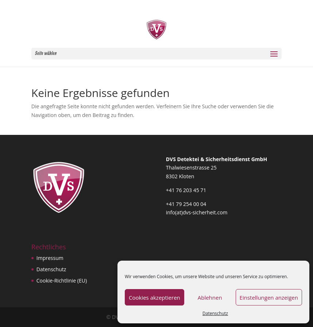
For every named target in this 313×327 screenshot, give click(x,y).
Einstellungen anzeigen (269, 297)
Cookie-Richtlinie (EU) (61, 280)
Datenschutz (215, 313)
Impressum (49, 257)
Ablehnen (210, 297)
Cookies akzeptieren (154, 297)
